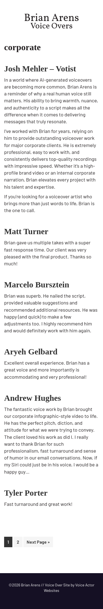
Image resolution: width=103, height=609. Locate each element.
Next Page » (38, 543)
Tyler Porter (26, 492)
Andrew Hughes (32, 397)
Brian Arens (51, 18)
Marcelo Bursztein (36, 284)
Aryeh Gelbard (30, 351)
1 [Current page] (9, 543)
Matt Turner (26, 231)
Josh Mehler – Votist (40, 68)
